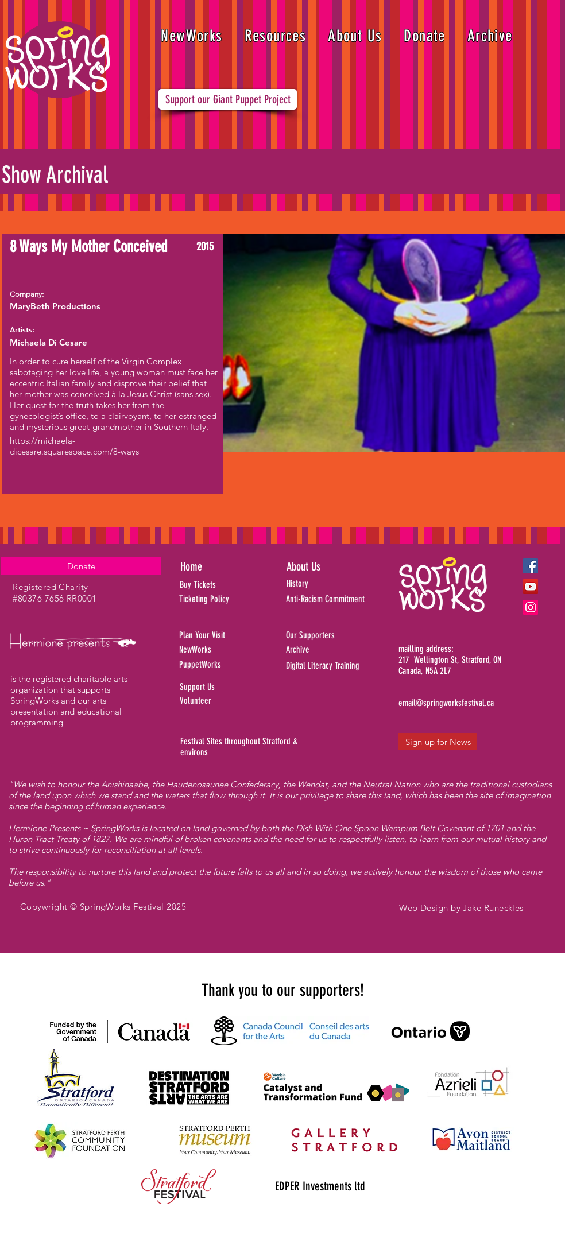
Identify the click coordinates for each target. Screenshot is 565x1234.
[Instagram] (530, 607)
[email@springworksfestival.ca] (446, 703)
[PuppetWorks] (221, 665)
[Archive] (343, 650)
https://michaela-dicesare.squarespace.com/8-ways (74, 446)
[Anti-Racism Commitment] (339, 599)
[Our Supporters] (343, 635)
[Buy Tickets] (213, 585)
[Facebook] (530, 565)
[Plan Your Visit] (220, 635)
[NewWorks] (227, 650)
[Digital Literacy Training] (343, 666)
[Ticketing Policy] (220, 599)
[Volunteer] (225, 701)
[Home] (221, 566)
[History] (337, 584)
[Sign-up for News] (437, 741)
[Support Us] (225, 687)
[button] (275, 36)
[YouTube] (530, 586)
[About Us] (326, 566)
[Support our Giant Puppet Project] (227, 99)
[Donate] (81, 566)
